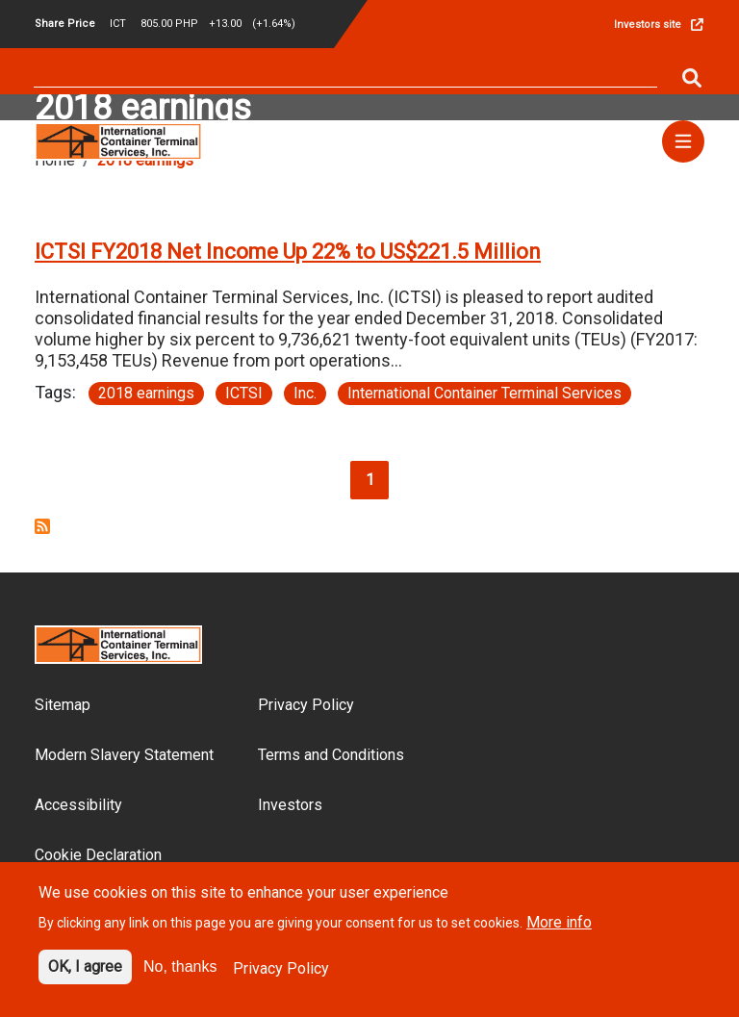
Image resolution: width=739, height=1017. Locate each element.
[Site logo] (118, 140)
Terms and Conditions (331, 755)
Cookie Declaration (98, 855)
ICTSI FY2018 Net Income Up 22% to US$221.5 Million (288, 252)
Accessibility (78, 805)
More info (559, 933)
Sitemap (62, 705)
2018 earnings (146, 393)
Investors (290, 805)
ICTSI (244, 393)
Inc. (305, 393)
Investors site (647, 24)
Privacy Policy (306, 705)
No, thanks (180, 977)
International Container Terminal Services (484, 393)
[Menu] (683, 141)
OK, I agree (85, 977)
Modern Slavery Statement (124, 755)
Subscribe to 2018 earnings (42, 526)
